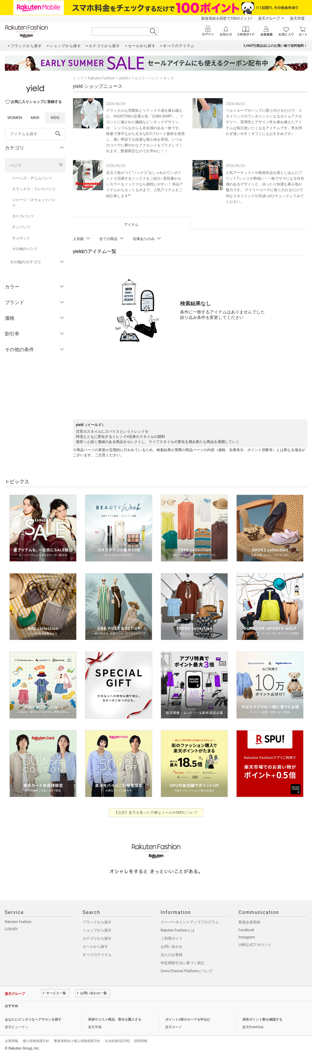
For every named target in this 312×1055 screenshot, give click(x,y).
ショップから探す (97, 930)
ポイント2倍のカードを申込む (187, 1019)
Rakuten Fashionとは (178, 930)
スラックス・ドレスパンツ (34, 189)
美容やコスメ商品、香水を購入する (114, 1019)
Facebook (246, 930)
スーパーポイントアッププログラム (190, 922)
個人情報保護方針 (36, 1041)
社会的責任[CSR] (117, 1041)
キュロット (21, 238)
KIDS (55, 117)
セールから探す (95, 946)
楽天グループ (269, 18)
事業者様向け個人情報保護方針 (77, 1041)
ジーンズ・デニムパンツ (32, 178)
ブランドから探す (97, 922)
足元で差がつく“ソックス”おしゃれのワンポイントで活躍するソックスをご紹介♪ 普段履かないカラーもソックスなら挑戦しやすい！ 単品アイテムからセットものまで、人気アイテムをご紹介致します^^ (144, 184)
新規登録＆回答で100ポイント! (226, 18)
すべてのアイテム (97, 955)
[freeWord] (35, 134)
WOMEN (15, 117)
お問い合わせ (171, 946)
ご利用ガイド (171, 938)
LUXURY (11, 929)
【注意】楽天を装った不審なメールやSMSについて (156, 812)
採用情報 (140, 1041)
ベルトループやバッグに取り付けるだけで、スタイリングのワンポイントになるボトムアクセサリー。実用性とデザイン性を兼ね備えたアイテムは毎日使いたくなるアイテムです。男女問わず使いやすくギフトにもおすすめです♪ (264, 122)
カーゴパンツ (23, 216)
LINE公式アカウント (254, 945)
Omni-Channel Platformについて (187, 971)
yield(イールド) (131, 78)
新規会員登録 (249, 922)
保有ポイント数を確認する (262, 1019)
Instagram (246, 937)
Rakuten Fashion (101, 78)
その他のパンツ (25, 249)
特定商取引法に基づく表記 (182, 963)
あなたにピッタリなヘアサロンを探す (33, 1019)
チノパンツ (21, 227)
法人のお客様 (171, 955)
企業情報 (11, 1041)
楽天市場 (297, 18)
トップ (78, 78)
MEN (35, 117)
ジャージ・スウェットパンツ (34, 202)
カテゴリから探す (97, 938)
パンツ (15, 165)
